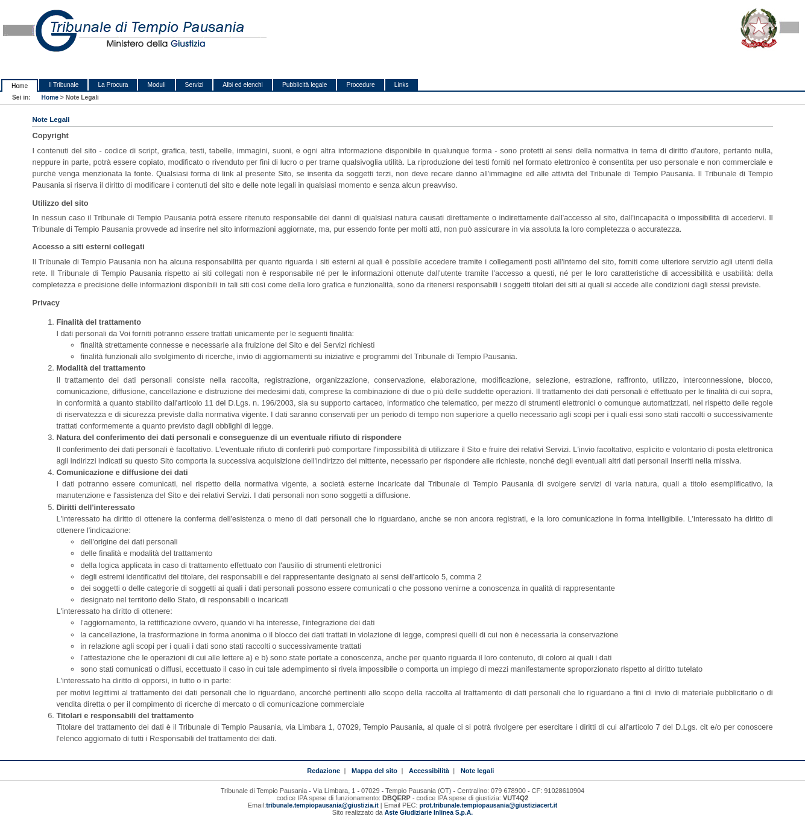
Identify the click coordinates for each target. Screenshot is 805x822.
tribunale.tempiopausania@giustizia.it (322, 805)
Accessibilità (429, 770)
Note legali (477, 770)
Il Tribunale (63, 84)
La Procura (113, 84)
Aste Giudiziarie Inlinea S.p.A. (429, 812)
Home (19, 86)
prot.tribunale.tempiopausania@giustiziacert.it (489, 805)
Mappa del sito (374, 770)
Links (401, 84)
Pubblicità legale (304, 84)
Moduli (156, 84)
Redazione (323, 770)
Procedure (360, 84)
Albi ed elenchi (243, 84)
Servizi (194, 84)
